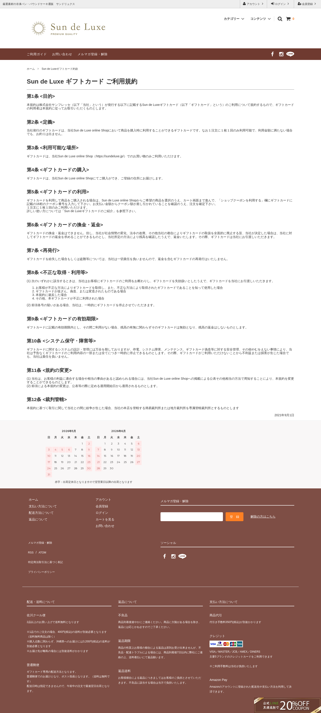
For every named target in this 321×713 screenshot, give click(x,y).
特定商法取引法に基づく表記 (47, 554)
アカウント (254, 4)
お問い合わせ (62, 54)
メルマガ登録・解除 (93, 54)
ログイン (280, 4)
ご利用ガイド (37, 54)
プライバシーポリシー (42, 561)
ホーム (31, 68)
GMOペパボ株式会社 (74, 707)
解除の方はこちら (263, 516)
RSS (30, 548)
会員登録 (307, 4)
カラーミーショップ (14, 707)
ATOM (40, 548)
